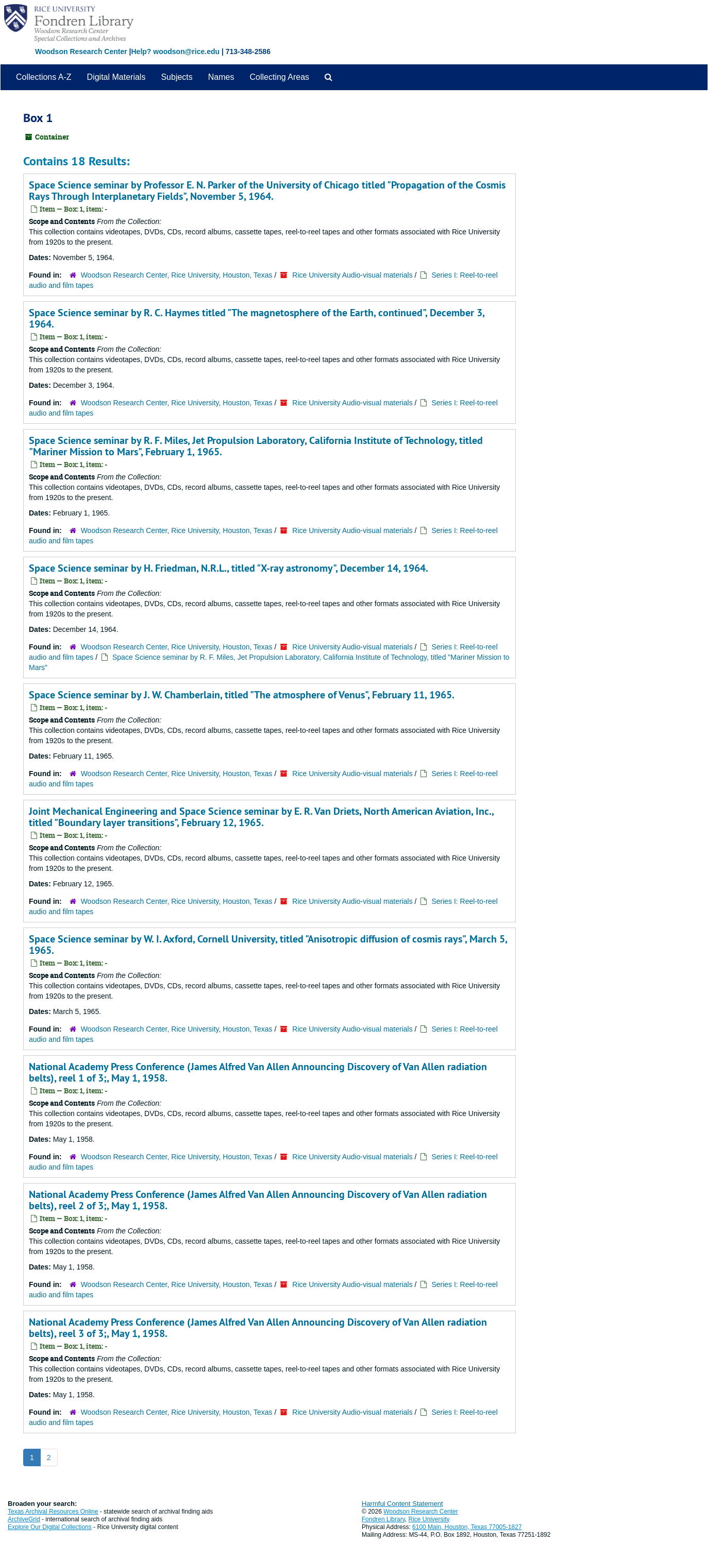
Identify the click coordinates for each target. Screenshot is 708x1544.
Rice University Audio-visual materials (352, 275)
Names (221, 77)
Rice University (429, 1519)
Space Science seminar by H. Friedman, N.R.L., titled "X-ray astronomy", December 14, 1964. (228, 568)
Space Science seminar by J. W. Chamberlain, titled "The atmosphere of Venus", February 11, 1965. (241, 694)
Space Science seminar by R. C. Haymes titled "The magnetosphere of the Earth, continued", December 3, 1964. (256, 318)
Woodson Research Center (81, 51)
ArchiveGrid (24, 1519)
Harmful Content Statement (402, 1503)
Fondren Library (383, 1519)
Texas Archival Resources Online (53, 1511)
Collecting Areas (279, 77)
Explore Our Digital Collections (50, 1527)
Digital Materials (116, 77)
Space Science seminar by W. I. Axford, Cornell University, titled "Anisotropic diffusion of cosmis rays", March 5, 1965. (268, 944)
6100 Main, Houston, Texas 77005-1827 (467, 1527)
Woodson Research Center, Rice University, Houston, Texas (177, 275)
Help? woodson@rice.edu (175, 51)
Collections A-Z (44, 77)
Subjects (176, 77)
